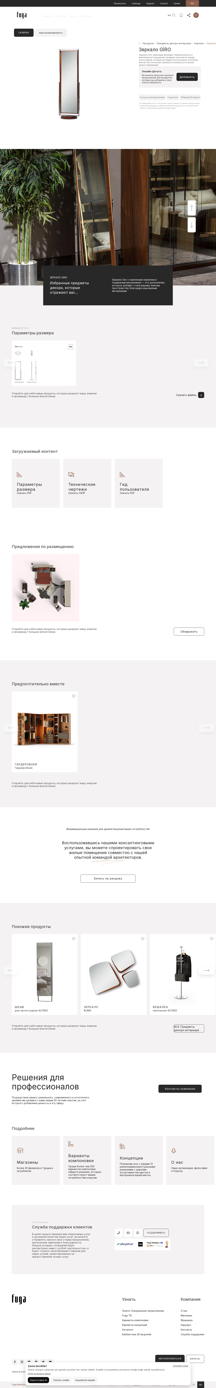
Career (176, 3)
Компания (85, 16)
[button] (192, 208)
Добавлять (187, 76)
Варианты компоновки (135, 1320)
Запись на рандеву (108, 878)
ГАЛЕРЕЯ (24, 32)
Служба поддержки (192, 1334)
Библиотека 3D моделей (136, 1334)
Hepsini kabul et (38, 1380)
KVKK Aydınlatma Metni (39, 1373)
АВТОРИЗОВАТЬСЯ (170, 1358)
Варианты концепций (134, 1324)
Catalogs (136, 3)
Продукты (60, 16)
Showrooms (120, 3)
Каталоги (127, 1329)
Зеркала (199, 43)
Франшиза (187, 1320)
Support (150, 3)
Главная (47, 16)
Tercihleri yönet (180, 1366)
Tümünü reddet (61, 1380)
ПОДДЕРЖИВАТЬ (156, 1232)
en (194, 1384)
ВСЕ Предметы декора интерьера (186, 1028)
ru (192, 3)
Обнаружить (189, 631)
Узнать (73, 16)
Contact (164, 3)
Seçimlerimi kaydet (85, 1380)
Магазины (186, 1315)
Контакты (186, 1329)
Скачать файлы (190, 395)
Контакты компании (180, 1088)
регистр (195, 1358)
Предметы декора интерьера (174, 43)
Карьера (186, 1324)
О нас (184, 1310)
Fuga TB (127, 1315)
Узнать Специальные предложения (143, 1310)
